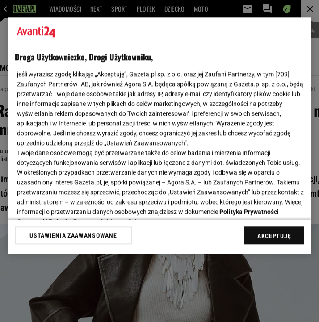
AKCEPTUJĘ (274, 235)
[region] (159, 135)
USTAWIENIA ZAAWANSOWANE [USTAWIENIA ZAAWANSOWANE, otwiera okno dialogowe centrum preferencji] (73, 235)
